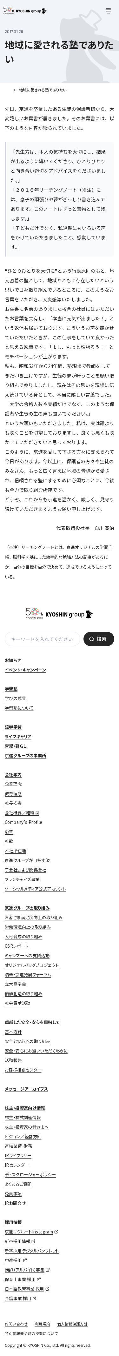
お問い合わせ (16, 1323)
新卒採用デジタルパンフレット (32, 1251)
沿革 (9, 832)
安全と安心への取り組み (27, 1041)
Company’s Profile (23, 822)
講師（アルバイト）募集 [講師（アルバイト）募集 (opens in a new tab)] (24, 1270)
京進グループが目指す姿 (27, 860)
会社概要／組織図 (22, 813)
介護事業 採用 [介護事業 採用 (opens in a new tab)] (18, 1298)
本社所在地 (15, 851)
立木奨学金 (15, 984)
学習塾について (19, 708)
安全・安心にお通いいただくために (36, 1051)
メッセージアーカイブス (26, 1089)
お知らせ (13, 660)
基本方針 (13, 1032)
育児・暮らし (16, 746)
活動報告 (13, 1060)
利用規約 (42, 1323)
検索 (101, 638)
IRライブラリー (18, 1155)
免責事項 (13, 1194)
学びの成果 (15, 698)
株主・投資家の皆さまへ (27, 1127)
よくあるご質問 (18, 1184)
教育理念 (13, 794)
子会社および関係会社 (25, 870)
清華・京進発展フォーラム (28, 975)
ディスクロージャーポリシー (30, 1175)
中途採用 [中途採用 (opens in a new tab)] (13, 1260)
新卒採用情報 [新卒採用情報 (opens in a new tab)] (17, 1241)
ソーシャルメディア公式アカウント (35, 889)
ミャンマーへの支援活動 (27, 955)
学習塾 (11, 689)
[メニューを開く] (108, 11)
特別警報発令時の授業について (31, 1333)
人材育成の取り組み (23, 936)
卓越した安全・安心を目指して (32, 1022)
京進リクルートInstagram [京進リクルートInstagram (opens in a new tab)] (29, 1232)
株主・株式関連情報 (23, 1117)
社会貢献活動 (17, 1003)
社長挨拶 (13, 803)
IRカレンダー (17, 1165)
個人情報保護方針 (72, 1323)
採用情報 (13, 1222)
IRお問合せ (15, 1203)
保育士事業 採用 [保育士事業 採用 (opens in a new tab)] (20, 1279)
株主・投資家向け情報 (25, 1108)
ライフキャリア (18, 736)
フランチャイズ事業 (22, 879)
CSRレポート (17, 946)
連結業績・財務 (18, 1146)
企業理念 (13, 784)
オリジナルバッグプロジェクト (32, 965)
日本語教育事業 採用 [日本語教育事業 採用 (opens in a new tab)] (24, 1289)
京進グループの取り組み (27, 908)
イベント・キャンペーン (25, 670)
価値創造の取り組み (23, 994)
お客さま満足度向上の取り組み (34, 917)
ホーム (7, 90)
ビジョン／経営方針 (23, 1136)
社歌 (9, 841)
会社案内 (13, 775)
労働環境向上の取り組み (28, 927)
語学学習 (13, 727)
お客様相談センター (23, 1070)
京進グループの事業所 (25, 755)
